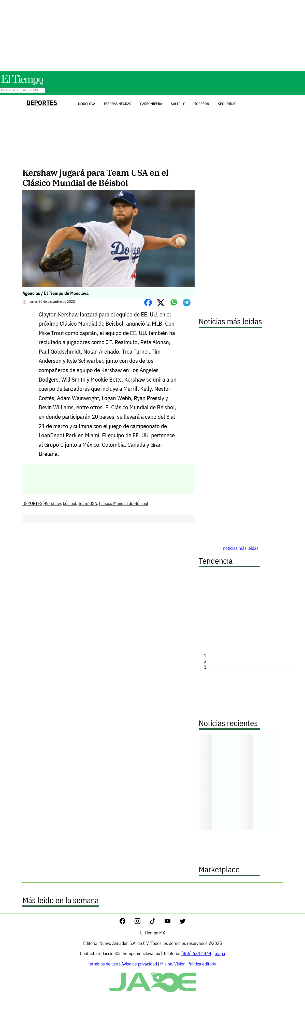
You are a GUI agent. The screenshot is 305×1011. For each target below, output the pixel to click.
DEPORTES (41, 102)
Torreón (201, 104)
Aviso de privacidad (139, 964)
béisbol (69, 503)
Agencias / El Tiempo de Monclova (55, 293)
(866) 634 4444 (196, 953)
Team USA (87, 503)
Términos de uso (103, 964)
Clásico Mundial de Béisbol (123, 503)
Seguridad (227, 104)
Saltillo (178, 104)
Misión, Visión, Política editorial (188, 964)
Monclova (86, 104)
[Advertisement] (152, 35)
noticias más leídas (240, 548)
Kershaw (53, 503)
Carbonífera (151, 104)
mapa (220, 953)
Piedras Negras (117, 104)
